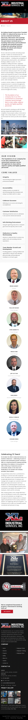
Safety (4, 655)
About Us (5, 658)
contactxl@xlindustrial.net (8, 683)
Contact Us (5, 663)
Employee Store (20, 653)
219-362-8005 (5, 678)
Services (5, 650)
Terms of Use (13, 718)
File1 (12, 709)
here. (9, 709)
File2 (15, 709)
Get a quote (7, 611)
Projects (5, 653)
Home (3, 25)
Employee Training (21, 650)
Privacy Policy (20, 718)
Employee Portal (21, 648)
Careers (4, 660)
